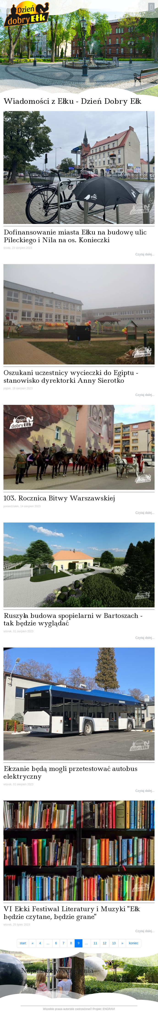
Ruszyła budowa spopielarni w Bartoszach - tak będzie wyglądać (73, 619)
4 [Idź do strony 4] (40, 943)
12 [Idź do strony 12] (104, 943)
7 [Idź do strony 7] (64, 943)
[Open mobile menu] (151, 7)
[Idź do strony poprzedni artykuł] (33, 943)
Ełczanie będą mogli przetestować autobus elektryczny (70, 772)
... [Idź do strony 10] (86, 943)
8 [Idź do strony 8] (71, 943)
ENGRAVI (109, 1009)
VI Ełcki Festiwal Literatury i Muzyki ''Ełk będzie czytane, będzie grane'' (71, 912)
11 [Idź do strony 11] (95, 943)
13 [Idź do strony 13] (114, 943)
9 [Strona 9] (80, 943)
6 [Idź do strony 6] (56, 943)
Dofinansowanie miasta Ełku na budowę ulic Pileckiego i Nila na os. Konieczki (75, 236)
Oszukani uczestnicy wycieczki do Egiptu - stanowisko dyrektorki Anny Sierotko (70, 376)
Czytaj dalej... (145, 254)
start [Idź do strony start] (23, 943)
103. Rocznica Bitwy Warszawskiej (59, 498)
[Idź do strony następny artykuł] (122, 943)
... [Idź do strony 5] (48, 943)
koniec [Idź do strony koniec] (133, 943)
